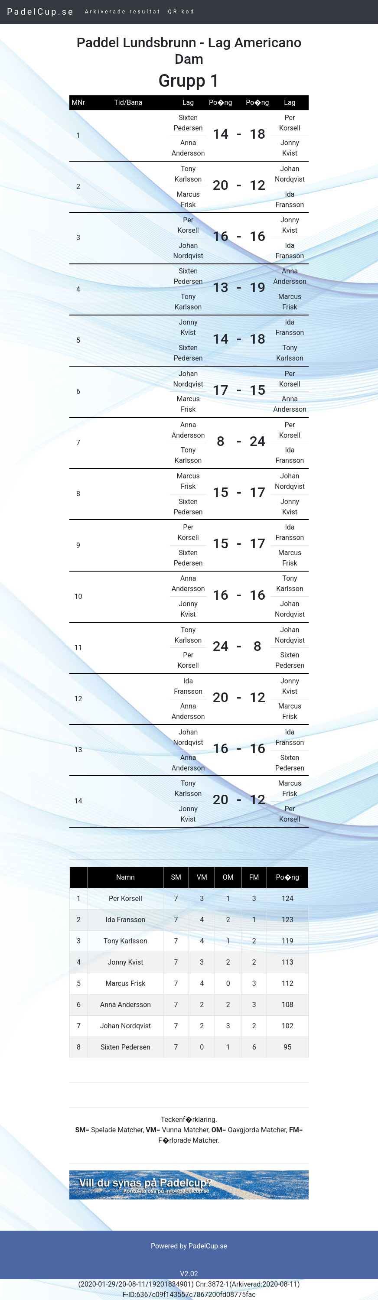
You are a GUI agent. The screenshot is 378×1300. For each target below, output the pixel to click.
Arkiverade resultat (123, 12)
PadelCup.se (41, 11)
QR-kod (182, 12)
